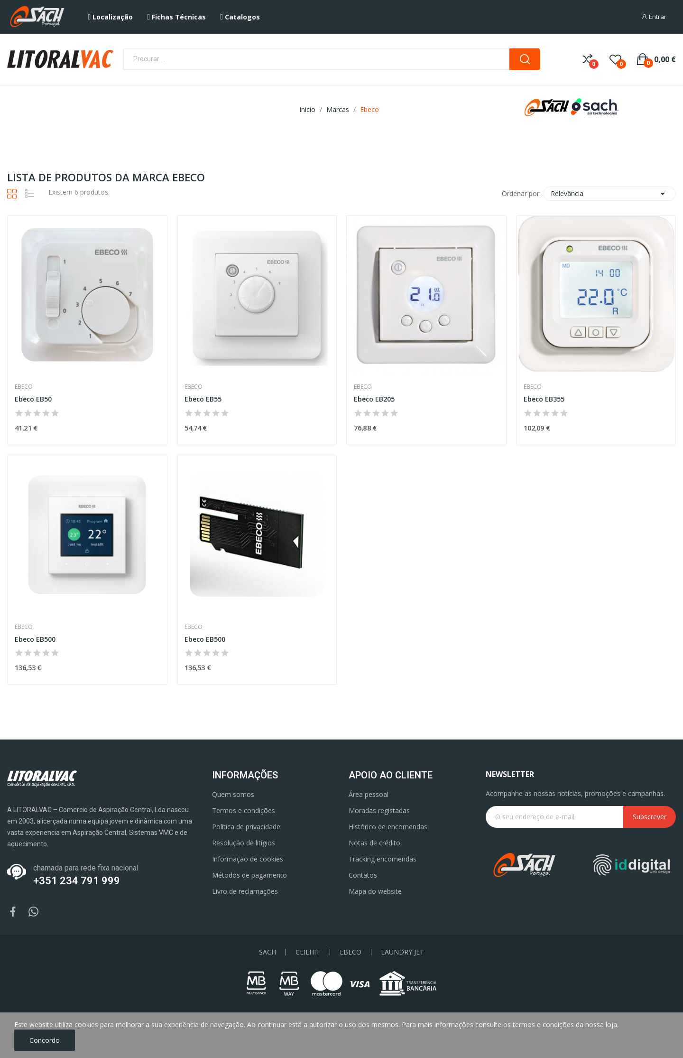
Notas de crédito (374, 842)
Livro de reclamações (245, 891)
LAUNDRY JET (402, 952)
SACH (267, 952)
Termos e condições (243, 810)
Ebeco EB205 (374, 398)
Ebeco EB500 (35, 639)
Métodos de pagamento (249, 875)
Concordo (44, 1040)
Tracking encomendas (382, 858)
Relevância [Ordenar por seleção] (609, 193)
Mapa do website (375, 891)
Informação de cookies (247, 858)
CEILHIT (307, 952)
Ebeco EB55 (203, 398)
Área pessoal (368, 794)
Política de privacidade (246, 826)
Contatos (363, 875)
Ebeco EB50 (33, 398)
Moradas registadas (379, 810)
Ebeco (24, 387)
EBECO (350, 952)
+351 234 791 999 (76, 881)
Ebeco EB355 (544, 398)
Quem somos (233, 794)
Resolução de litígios (243, 842)
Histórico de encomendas (388, 826)
